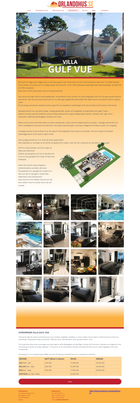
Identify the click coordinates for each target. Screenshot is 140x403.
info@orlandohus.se (62, 399)
